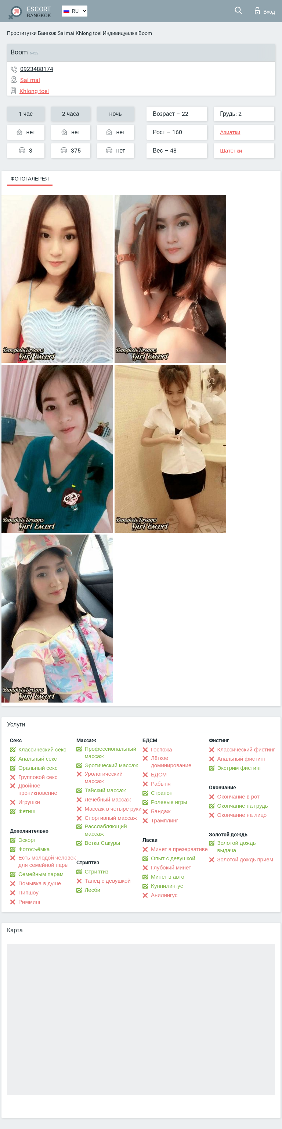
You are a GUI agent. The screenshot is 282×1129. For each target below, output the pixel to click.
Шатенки (231, 150)
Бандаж (161, 811)
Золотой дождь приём (245, 859)
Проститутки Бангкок (31, 33)
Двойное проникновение (37, 789)
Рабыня (161, 783)
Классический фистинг (246, 749)
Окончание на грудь (242, 806)
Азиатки (230, 132)
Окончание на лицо (242, 815)
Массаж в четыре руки (113, 808)
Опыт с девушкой (173, 858)
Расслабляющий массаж (106, 830)
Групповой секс (37, 777)
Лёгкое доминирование (171, 762)
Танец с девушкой (108, 881)
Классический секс (42, 749)
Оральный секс (37, 768)
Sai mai (66, 33)
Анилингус (164, 895)
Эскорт (27, 840)
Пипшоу (28, 892)
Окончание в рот (238, 796)
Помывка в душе (39, 883)
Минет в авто (167, 876)
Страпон (162, 793)
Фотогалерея (30, 179)
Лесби (93, 890)
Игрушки (29, 802)
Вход (265, 11)
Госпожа (161, 749)
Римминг (29, 901)
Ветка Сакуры (102, 843)
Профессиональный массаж (111, 753)
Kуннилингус (167, 886)
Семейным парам (41, 874)
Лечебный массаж (108, 799)
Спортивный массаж (111, 818)
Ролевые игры (169, 802)
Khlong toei (88, 33)
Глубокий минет (171, 867)
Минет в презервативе (179, 849)
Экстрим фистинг (239, 768)
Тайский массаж (105, 790)
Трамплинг (164, 820)
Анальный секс (37, 758)
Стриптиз (97, 871)
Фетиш (27, 811)
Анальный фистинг (241, 758)
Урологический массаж (104, 778)
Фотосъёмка (34, 849)
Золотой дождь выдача (236, 847)
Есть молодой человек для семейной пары (47, 861)
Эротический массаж (111, 765)
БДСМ (159, 774)
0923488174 (36, 68)
